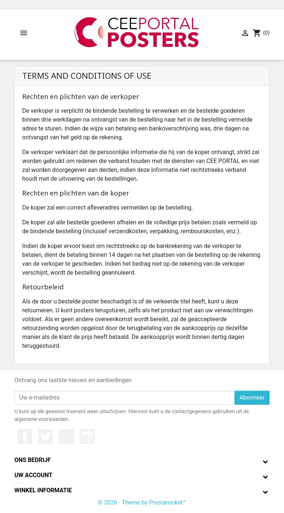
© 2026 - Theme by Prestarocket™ (142, 502)
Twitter (45, 436)
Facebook (24, 436)
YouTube (66, 436)
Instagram (87, 436)
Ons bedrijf (32, 459)
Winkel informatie (43, 490)
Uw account (33, 475)
